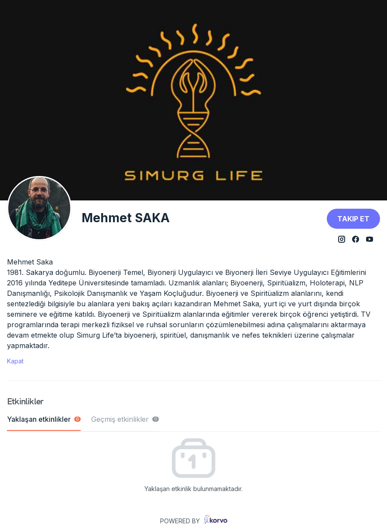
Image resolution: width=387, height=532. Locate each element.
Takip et (353, 218)
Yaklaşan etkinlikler (44, 419)
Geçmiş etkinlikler (125, 419)
